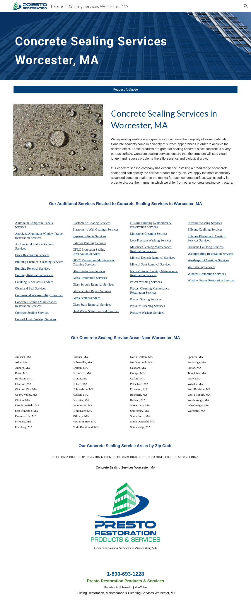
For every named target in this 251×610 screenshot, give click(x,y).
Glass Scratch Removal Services (93, 284)
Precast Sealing (140, 299)
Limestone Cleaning (143, 233)
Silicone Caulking (199, 229)
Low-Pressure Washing (145, 240)
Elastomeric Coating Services (91, 223)
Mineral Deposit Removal (147, 257)
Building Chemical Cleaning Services (39, 262)
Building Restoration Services (34, 275)
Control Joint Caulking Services (35, 319)
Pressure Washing (199, 223)
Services (162, 233)
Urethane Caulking (200, 247)
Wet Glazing (196, 267)
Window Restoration (201, 274)
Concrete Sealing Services (32, 312)
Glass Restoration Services (90, 277)
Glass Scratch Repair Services (92, 291)
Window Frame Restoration (206, 280)
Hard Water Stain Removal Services (96, 311)
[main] (106, 46)
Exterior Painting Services (89, 243)
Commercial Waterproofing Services (39, 295)
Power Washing (140, 282)
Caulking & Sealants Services (34, 282)
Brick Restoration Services (32, 255)
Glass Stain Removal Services (92, 304)
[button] (246, 6)
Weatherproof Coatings (203, 260)
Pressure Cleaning (142, 306)
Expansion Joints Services (89, 236)
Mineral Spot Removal (145, 264)
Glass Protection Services (89, 271)
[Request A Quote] (125, 89)
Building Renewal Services (32, 268)
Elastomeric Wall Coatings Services (95, 229)
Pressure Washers (141, 312)
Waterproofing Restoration (205, 253)
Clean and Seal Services (30, 288)
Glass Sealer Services (86, 298)
